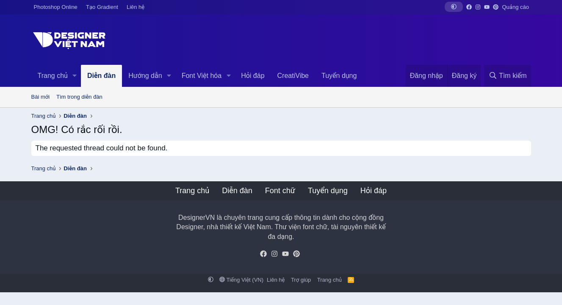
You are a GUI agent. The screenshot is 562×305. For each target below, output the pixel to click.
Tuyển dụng (339, 75)
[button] (454, 7)
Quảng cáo (515, 7)
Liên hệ (135, 7)
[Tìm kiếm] (507, 76)
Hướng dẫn (145, 75)
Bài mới (40, 97)
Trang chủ (53, 75)
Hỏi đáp (252, 75)
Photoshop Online (56, 7)
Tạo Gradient (102, 7)
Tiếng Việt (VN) (241, 280)
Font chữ (280, 190)
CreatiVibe (293, 75)
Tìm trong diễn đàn (79, 97)
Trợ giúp (301, 280)
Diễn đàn (101, 75)
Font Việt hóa (201, 75)
